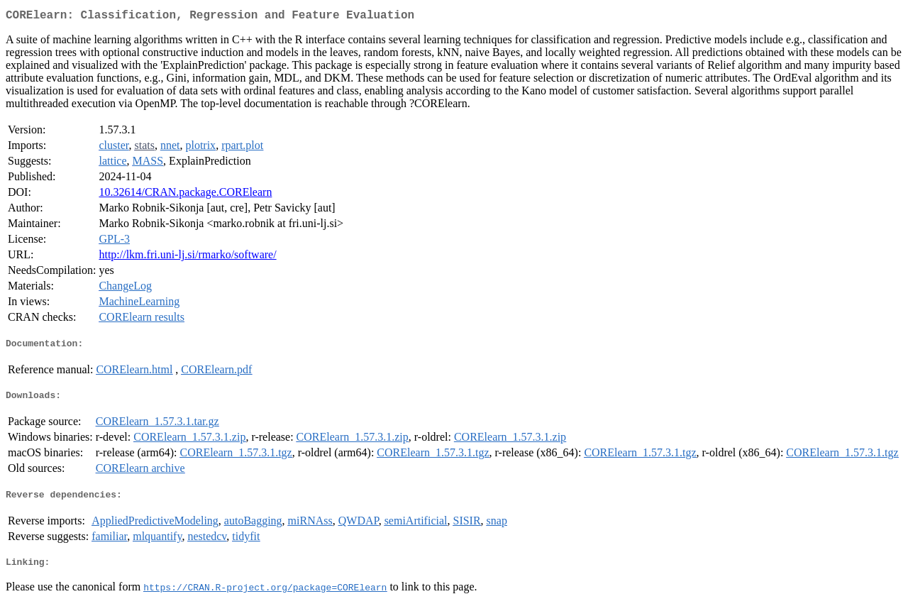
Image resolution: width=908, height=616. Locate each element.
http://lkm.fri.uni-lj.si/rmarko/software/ (187, 257)
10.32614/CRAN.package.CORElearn (185, 195)
